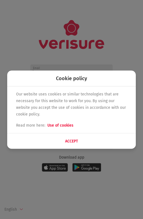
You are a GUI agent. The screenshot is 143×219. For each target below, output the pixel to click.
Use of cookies (60, 125)
